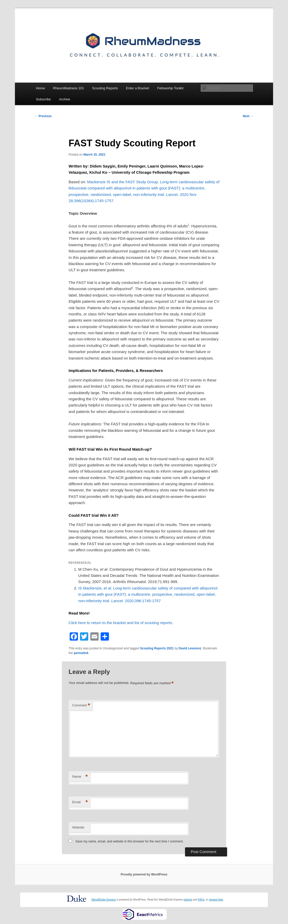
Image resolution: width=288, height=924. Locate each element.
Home (40, 88)
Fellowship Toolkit (170, 88)
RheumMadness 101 (68, 88)
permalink (81, 653)
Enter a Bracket (137, 88)
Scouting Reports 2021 (157, 648)
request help (216, 899)
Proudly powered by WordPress (144, 874)
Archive (64, 99)
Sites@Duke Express (103, 899)
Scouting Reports (105, 88)
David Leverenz (190, 648)
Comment (81, 705)
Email (80, 802)
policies (187, 899)
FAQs (201, 899)
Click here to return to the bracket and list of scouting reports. (121, 622)
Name (80, 776)
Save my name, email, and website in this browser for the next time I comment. (129, 841)
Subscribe (43, 99)
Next (248, 116)
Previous (43, 116)
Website (78, 827)
